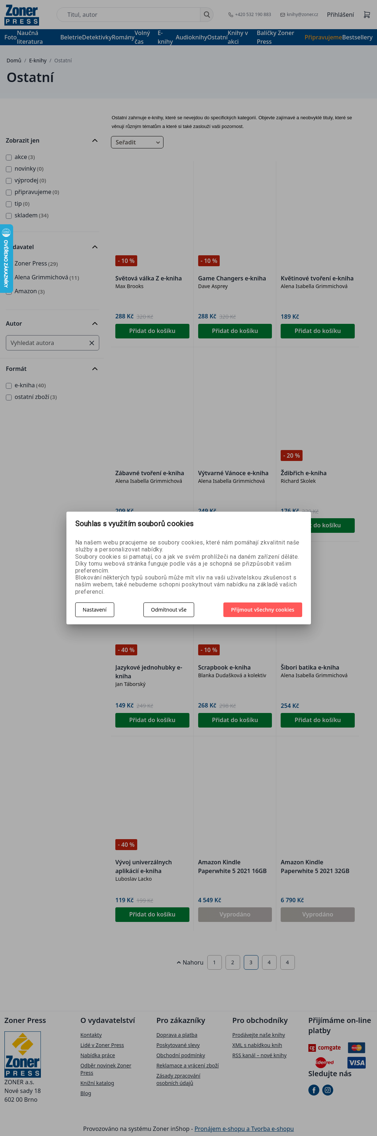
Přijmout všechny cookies (263, 609)
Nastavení (95, 609)
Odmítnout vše (168, 609)
